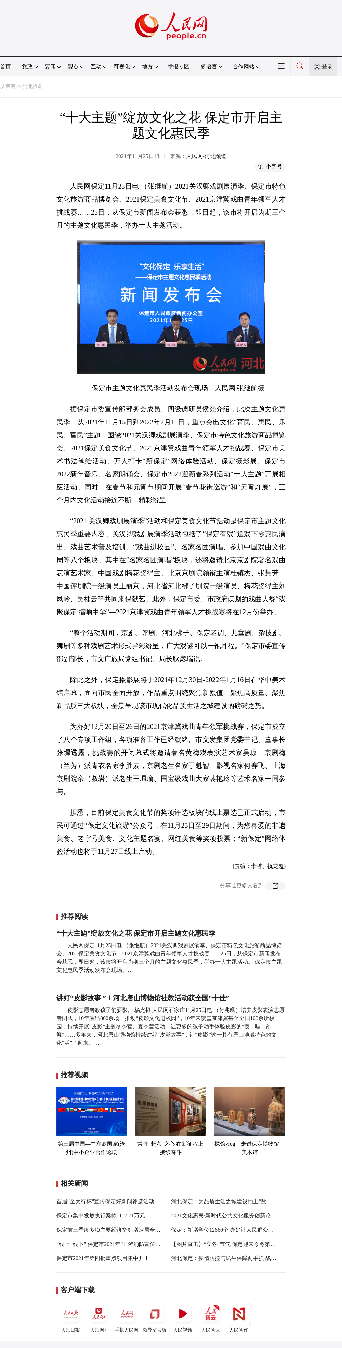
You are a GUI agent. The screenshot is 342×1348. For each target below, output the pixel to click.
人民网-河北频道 (206, 156)
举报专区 (178, 66)
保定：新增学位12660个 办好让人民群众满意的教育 (233, 1230)
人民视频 (183, 1317)
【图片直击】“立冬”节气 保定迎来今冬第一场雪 (229, 1244)
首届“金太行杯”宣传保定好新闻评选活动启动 (110, 1201)
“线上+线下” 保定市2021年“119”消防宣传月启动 (114, 1244)
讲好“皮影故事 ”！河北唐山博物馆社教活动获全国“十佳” (142, 998)
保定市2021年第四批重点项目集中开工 (102, 1258)
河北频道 (32, 86)
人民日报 (70, 1317)
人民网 (8, 86)
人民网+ (98, 1317)
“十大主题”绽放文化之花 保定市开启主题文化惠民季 (135, 933)
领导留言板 (155, 1317)
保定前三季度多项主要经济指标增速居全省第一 (113, 1230)
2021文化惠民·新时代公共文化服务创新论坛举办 (229, 1215)
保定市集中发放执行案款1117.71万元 (100, 1215)
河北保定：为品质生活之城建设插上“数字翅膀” (228, 1201)
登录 (326, 66)
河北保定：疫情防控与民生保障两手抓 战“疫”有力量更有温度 (245, 1258)
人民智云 (211, 1317)
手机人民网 (127, 1317)
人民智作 (239, 1317)
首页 (5, 66)
